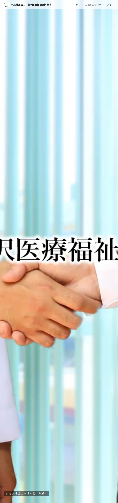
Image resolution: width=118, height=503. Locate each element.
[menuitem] (79, 4)
